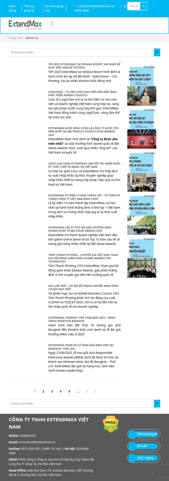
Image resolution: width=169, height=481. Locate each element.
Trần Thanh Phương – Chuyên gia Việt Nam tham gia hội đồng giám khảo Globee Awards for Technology (83, 258)
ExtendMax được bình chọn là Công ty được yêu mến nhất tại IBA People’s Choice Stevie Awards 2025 (83, 131)
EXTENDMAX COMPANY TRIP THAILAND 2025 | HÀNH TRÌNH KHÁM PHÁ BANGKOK (81, 319)
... (78, 391)
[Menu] (52, 23)
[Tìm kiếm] (143, 6)
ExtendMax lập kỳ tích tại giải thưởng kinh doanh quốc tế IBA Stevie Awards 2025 (79, 229)
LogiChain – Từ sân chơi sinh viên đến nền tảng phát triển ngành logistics (82, 93)
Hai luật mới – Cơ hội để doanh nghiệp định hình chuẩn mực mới (83, 287)
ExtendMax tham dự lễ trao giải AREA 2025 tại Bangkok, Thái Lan (80, 346)
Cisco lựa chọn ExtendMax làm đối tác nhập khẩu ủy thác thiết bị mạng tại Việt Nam (84, 165)
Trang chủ (15, 38)
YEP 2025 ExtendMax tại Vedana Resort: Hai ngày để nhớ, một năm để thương (84, 65)
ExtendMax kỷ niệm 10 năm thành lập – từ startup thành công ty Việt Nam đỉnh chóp (84, 196)
